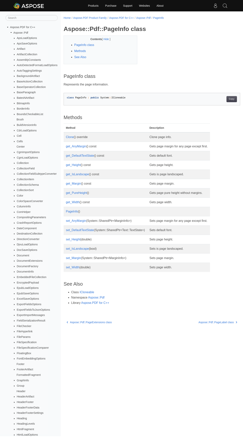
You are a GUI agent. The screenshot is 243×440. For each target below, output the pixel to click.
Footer (20, 364)
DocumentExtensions (30, 260)
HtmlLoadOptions (27, 434)
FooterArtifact (25, 369)
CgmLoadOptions (27, 157)
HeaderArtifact (25, 396)
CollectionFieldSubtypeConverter (37, 173)
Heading (22, 418)
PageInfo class (84, 45)
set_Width (72, 267)
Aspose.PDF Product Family (90, 17)
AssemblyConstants (29, 59)
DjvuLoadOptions (27, 244)
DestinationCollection (29, 233)
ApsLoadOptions (27, 37)
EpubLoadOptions (28, 287)
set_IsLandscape (77, 248)
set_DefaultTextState (80, 230)
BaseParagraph (26, 92)
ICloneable (87, 292)
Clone (70, 137)
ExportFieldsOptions (29, 304)
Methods (80, 51)
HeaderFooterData (28, 407)
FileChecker (24, 326)
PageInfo (158, 17)
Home (67, 17)
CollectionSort (25, 190)
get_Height (73, 165)
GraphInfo (23, 380)
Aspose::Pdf (20, 32)
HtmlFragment (25, 429)
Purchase (110, 5)
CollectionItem (25, 179)
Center (21, 146)
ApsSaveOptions (27, 43)
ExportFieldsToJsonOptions (33, 309)
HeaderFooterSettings (30, 412)
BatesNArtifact (25, 97)
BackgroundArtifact (28, 75)
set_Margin (73, 258)
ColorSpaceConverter (30, 201)
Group (20, 385)
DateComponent (27, 228)
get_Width (73, 202)
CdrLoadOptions (27, 130)
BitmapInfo (23, 103)
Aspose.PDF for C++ (22, 27)
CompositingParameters (31, 217)
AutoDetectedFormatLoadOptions (37, 65)
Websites (144, 5)
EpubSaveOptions (28, 293)
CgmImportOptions (28, 152)
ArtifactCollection (27, 54)
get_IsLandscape (77, 174)
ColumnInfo (24, 206)
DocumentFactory (27, 266)
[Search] (32, 18)
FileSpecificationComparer (33, 347)
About (160, 5)
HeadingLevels (26, 423)
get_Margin (73, 183)
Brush (20, 119)
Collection (23, 162)
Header (21, 391)
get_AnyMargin (76, 146)
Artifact (21, 48)
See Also (80, 57)
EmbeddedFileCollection (31, 277)
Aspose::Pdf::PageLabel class (205, 322)
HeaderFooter (25, 402)
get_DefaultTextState (80, 155)
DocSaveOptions (27, 249)
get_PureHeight (76, 192)
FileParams (24, 336)
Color (20, 195)
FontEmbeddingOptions (31, 358)
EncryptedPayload (28, 282)
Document (23, 255)
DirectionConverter (28, 239)
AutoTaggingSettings (29, 70)
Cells (20, 141)
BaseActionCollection (30, 81)
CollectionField (26, 168)
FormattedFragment (29, 374)
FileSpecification (27, 342)
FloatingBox (24, 353)
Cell (19, 135)
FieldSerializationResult (31, 320)
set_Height (73, 239)
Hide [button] (104, 39)
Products (93, 5)
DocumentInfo (25, 271)
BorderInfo (23, 108)
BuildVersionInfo (26, 124)
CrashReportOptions (29, 222)
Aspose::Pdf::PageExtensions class (89, 322)
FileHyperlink (24, 331)
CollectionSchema (28, 184)
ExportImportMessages (31, 315)
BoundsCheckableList (30, 114)
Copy (219, 99)
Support (127, 5)
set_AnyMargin (76, 220)
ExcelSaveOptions (28, 298)
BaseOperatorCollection (31, 86)
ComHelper (24, 211)
